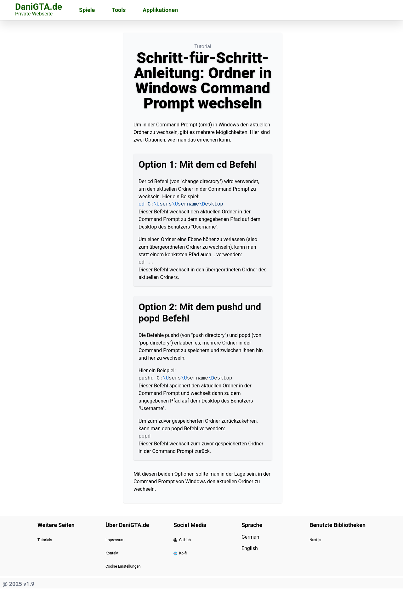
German (250, 537)
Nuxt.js (315, 540)
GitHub (182, 540)
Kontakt (111, 553)
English (249, 548)
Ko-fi (180, 553)
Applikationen (160, 10)
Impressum (114, 540)
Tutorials (44, 540)
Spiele (87, 10)
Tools (119, 10)
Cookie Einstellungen (123, 566)
